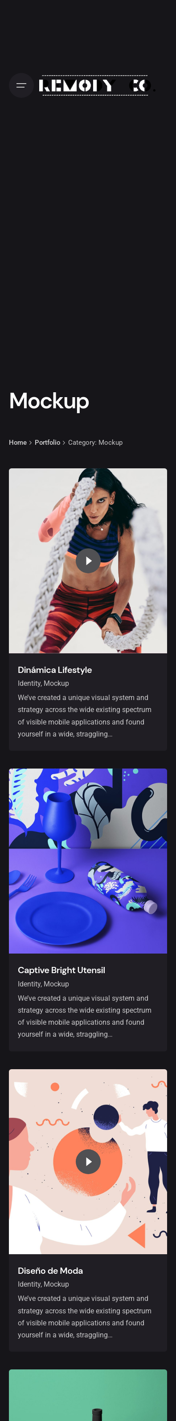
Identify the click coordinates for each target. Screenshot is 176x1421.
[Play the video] (88, 560)
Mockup (56, 684)
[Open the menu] (21, 85)
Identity (29, 684)
